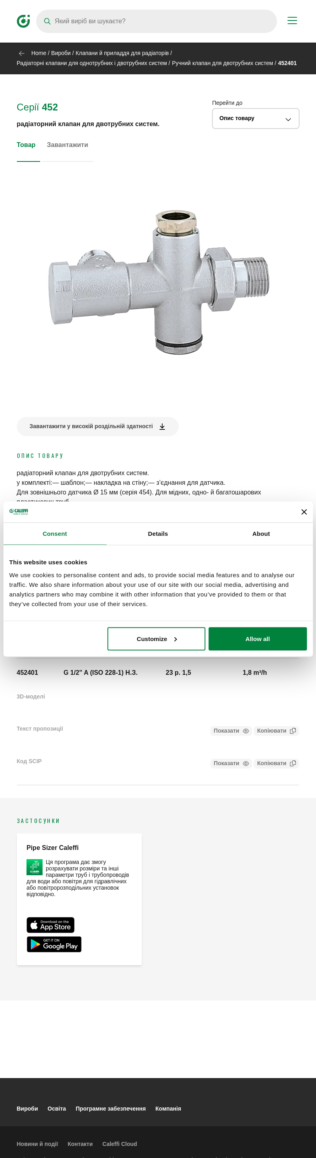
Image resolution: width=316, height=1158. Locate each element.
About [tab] (261, 533)
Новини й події (37, 1144)
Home (38, 53)
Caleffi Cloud (119, 1144)
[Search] (156, 21)
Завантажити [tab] (67, 144)
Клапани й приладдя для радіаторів (122, 53)
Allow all (257, 638)
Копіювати (270, 731)
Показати (226, 730)
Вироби (61, 53)
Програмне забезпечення (110, 1108)
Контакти (80, 1144)
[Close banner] (304, 512)
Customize (157, 638)
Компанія (168, 1108)
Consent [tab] (55, 533)
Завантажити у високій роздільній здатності (91, 426)
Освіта (57, 1108)
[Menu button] (292, 21)
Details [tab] (158, 533)
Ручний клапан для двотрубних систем (222, 63)
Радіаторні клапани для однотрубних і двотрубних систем (92, 63)
